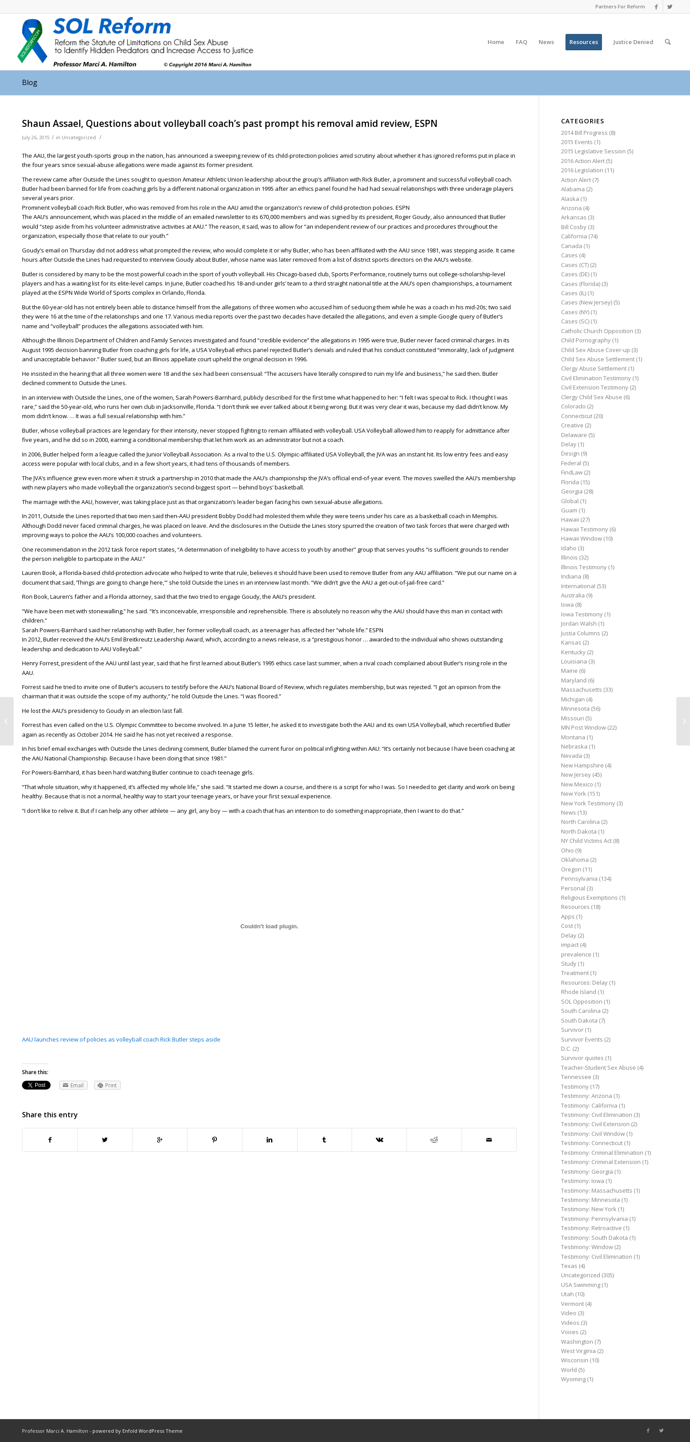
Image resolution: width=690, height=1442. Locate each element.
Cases (569, 255)
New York (573, 793)
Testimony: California (589, 1105)
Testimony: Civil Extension (595, 1124)
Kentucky (573, 652)
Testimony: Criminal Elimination (602, 1153)
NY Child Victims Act (586, 841)
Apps (568, 916)
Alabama (573, 189)
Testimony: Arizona (586, 1096)
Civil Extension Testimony (594, 387)
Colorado (573, 406)
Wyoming (573, 1379)
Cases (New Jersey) (586, 302)
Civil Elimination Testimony (596, 378)
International (578, 586)
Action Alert (576, 180)
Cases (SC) (575, 321)
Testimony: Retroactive (591, 1228)
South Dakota (579, 1020)
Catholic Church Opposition (597, 331)
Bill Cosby (574, 227)
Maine (569, 671)
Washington (577, 1342)
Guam (569, 510)
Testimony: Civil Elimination (596, 1115)
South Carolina (581, 1011)
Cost (567, 926)
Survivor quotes (582, 1058)
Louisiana (574, 661)
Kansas (571, 642)
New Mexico (577, 784)
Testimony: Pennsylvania (594, 1219)
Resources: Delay (584, 982)
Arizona (571, 208)
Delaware (574, 435)
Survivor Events (582, 1039)
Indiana (571, 576)
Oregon (571, 869)
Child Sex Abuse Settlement (598, 359)
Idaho (568, 548)
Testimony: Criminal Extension (601, 1162)
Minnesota (575, 708)
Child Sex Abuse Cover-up (595, 350)
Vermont (572, 1304)
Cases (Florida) (580, 284)
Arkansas (574, 217)
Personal (573, 888)
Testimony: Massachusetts (596, 1190)
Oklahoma (575, 860)
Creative (572, 425)
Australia (573, 595)
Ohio (567, 850)
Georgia (572, 491)
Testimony (575, 1086)
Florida (570, 482)
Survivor (572, 1030)
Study (568, 964)
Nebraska (574, 746)
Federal (571, 463)
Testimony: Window (587, 1247)
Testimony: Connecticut (592, 1143)
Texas (569, 1266)
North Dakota (579, 831)
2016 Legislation (582, 170)
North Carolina (580, 822)
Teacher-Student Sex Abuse (598, 1067)
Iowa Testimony (582, 614)
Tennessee (576, 1077)
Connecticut (576, 416)
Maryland (574, 680)
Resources (575, 907)
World (569, 1370)
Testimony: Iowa (582, 1181)
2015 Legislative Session (593, 151)
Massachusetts (581, 689)
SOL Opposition (581, 1001)
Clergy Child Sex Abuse (591, 397)
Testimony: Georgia (587, 1171)
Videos (570, 1323)
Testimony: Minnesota (590, 1200)
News (568, 812)
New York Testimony (588, 803)
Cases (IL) (573, 293)
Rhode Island (578, 992)
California (574, 236)
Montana (573, 737)
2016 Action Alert (583, 161)
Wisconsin (574, 1360)
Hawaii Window (581, 538)
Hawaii (570, 519)
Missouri (572, 718)
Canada (571, 246)
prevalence (576, 954)
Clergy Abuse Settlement (594, 368)
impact (570, 945)
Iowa (567, 604)
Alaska (570, 199)
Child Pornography (586, 340)
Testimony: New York (589, 1209)
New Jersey (576, 774)
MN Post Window (583, 727)
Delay (568, 444)
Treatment (575, 973)
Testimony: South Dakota (594, 1238)
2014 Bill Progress (584, 133)
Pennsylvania (579, 878)
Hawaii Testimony (584, 529)
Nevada (571, 756)
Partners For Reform (620, 6)
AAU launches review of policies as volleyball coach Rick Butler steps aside (121, 1039)
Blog (29, 82)
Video (568, 1313)
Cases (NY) (575, 312)
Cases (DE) (575, 274)
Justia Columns (580, 633)
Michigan (573, 699)
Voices (570, 1332)
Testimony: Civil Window (593, 1134)
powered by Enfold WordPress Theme (137, 1430)
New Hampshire (582, 765)
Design (570, 453)
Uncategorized (79, 137)
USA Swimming (580, 1285)
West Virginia (578, 1351)
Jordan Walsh (579, 623)
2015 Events (577, 142)
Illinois (569, 557)
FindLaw (572, 472)
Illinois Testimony (584, 567)
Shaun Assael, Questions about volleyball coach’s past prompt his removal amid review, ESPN (229, 123)
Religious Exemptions (589, 897)
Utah (567, 1294)
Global (570, 501)
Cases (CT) (575, 265)
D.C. (566, 1049)
